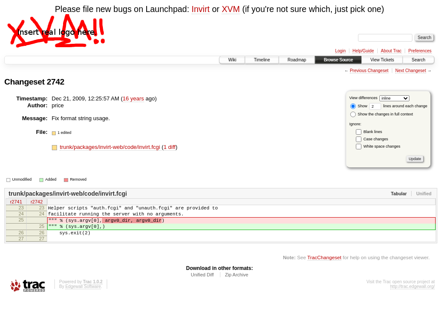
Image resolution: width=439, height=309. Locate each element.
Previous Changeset (369, 70)
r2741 (16, 202)
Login (340, 50)
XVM (231, 9)
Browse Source (338, 60)
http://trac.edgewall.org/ (412, 294)
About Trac (391, 50)
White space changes (382, 146)
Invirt (201, 9)
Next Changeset (410, 70)
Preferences (420, 50)
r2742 (36, 202)
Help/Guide (363, 50)
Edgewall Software (83, 294)
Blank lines (373, 132)
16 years (133, 98)
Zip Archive (236, 282)
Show (358, 106)
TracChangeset (324, 265)
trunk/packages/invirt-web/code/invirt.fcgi (111, 147)
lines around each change (398, 106)
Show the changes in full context (381, 114)
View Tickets (382, 60)
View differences (363, 98)
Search (418, 60)
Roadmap (297, 60)
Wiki (232, 60)
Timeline (262, 60)
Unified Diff (202, 282)
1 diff (169, 147)
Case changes (376, 139)
